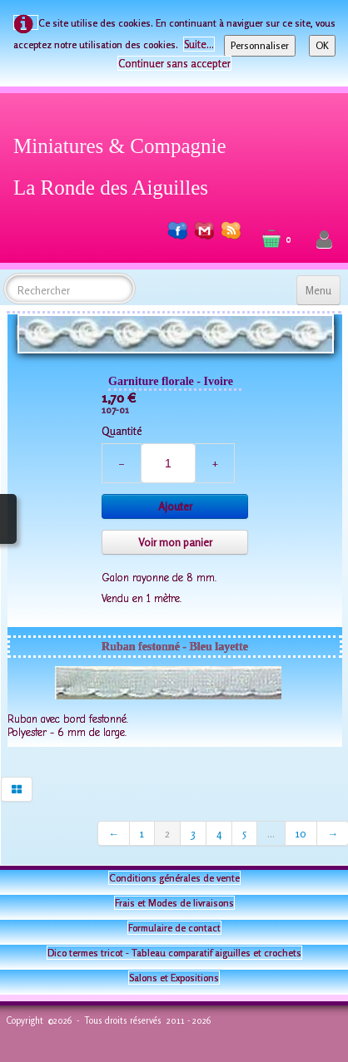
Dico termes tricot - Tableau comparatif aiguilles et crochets (174, 952)
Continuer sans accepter (174, 63)
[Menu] (318, 290)
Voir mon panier (175, 542)
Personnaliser (260, 45)
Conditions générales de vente (174, 878)
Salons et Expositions (174, 977)
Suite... (199, 44)
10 (301, 833)
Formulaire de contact (174, 927)
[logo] (126, 164)
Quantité (122, 430)
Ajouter (175, 506)
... (271, 833)
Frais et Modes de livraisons (174, 903)
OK (322, 45)
